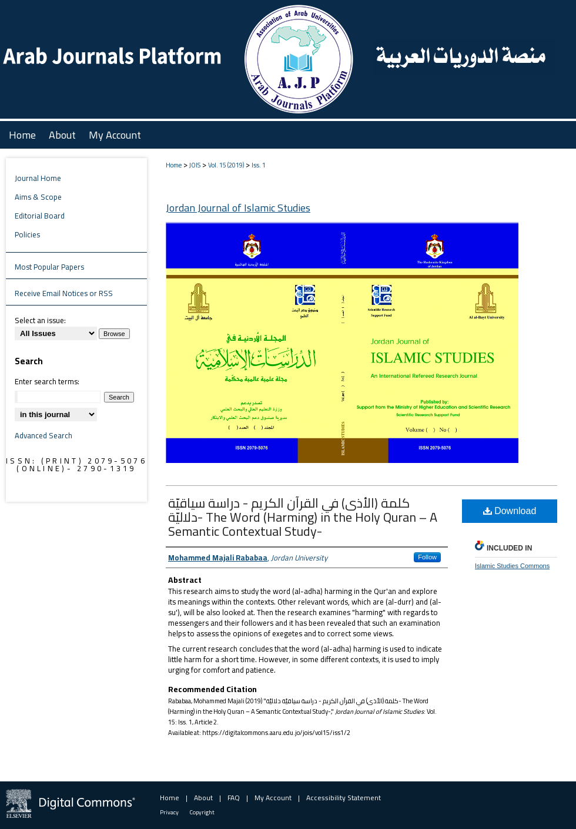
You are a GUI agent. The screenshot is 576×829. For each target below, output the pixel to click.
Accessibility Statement (343, 797)
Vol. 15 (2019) (226, 165)
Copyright (202, 812)
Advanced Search (43, 435)
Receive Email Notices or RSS (64, 293)
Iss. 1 (259, 165)
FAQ (233, 797)
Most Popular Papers (49, 267)
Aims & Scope (38, 197)
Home (174, 165)
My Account (273, 797)
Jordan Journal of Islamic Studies (238, 207)
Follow (427, 557)
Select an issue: (40, 320)
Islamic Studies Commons (512, 565)
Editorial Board (40, 216)
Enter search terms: (47, 381)
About (203, 797)
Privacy (169, 812)
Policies (27, 234)
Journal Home (38, 178)
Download (510, 511)
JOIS (194, 165)
